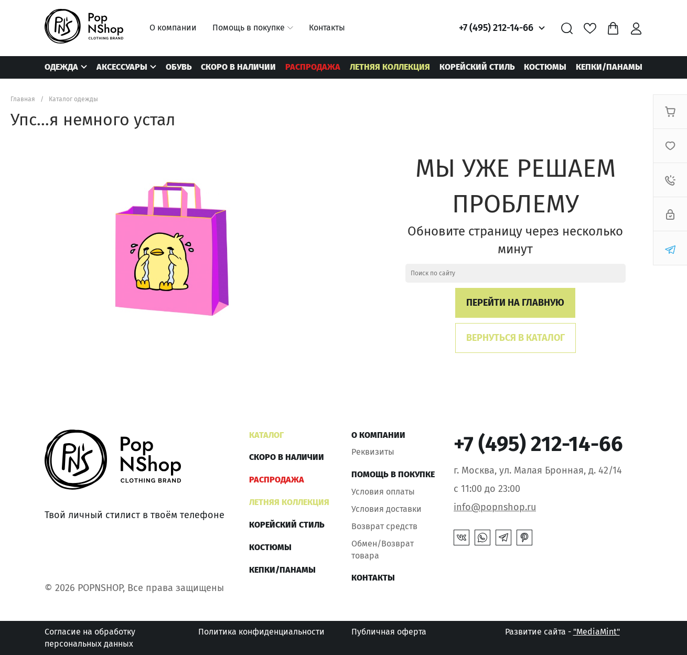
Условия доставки (386, 509)
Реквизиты (372, 452)
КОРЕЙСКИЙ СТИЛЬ (477, 67)
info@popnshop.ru (495, 507)
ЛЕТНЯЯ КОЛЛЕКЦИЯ (390, 67)
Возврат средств (384, 526)
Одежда (61, 67)
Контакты (327, 28)
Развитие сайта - (562, 632)
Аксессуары (121, 67)
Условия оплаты (383, 492)
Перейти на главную (515, 302)
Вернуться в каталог (515, 337)
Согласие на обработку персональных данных (90, 637)
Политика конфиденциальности (261, 632)
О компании (173, 28)
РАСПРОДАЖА (312, 67)
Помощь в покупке (248, 28)
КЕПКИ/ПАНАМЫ (609, 67)
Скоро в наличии (238, 67)
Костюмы (545, 67)
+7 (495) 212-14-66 (496, 28)
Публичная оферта (388, 632)
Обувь (179, 67)
